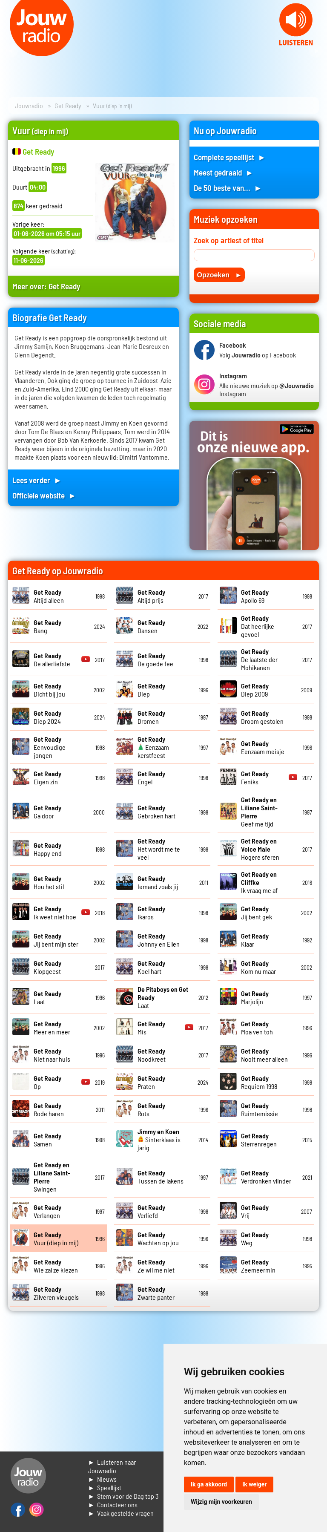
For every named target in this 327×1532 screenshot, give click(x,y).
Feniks (255, 777)
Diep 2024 (47, 717)
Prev (11, 51)
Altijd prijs (151, 596)
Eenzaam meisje (262, 747)
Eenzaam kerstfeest (153, 747)
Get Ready (67, 105)
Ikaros (151, 912)
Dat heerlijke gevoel (257, 626)
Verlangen (47, 1211)
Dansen (151, 626)
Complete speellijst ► (230, 157)
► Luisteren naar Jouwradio (112, 1466)
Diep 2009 (255, 690)
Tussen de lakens (161, 1177)
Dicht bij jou (49, 690)
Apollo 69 (255, 596)
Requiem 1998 (259, 1082)
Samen (47, 1140)
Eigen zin (47, 777)
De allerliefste (52, 659)
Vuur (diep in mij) (56, 1238)
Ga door (47, 811)
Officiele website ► (44, 495)
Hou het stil (49, 882)
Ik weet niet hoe (55, 912)
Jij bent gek (256, 912)
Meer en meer (52, 1027)
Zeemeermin (258, 1266)
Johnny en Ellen (159, 940)
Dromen (151, 717)
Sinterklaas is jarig (159, 1139)
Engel (151, 777)
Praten (151, 1082)
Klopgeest (47, 967)
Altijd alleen (49, 596)
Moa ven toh (257, 1027)
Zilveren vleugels (56, 1293)
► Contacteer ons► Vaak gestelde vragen (121, 1508)
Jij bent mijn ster (56, 940)
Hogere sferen (260, 849)
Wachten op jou (158, 1238)
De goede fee (155, 659)
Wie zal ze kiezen (56, 1266)
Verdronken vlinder (266, 1177)
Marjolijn (255, 997)
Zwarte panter (156, 1293)
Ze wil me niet (156, 1266)
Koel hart (151, 967)
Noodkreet (152, 1055)
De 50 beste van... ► (228, 188)
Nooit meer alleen (264, 1055)
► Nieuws (102, 1479)
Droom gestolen (262, 717)
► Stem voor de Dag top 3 (123, 1496)
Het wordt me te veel (159, 849)
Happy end (48, 849)
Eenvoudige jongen (50, 747)
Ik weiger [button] (254, 1484)
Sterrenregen (259, 1140)
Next (316, 51)
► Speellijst (105, 1487)
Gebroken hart (156, 811)
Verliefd (151, 1211)
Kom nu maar (258, 967)
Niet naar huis (52, 1055)
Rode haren (49, 1109)
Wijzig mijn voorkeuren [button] (221, 1501)
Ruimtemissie (259, 1109)
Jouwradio (29, 105)
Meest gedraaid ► (223, 172)
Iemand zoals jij (158, 882)
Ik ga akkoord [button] (209, 1484)
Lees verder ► (37, 480)
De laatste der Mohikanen (259, 659)
